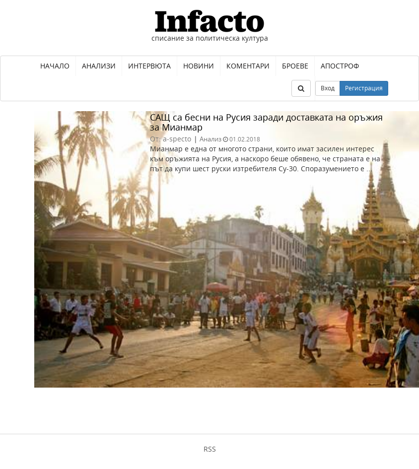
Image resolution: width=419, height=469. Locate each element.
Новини (198, 65)
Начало (55, 65)
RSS (210, 449)
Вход (328, 88)
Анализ (210, 138)
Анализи (99, 65)
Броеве (295, 65)
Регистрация (364, 88)
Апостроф (340, 65)
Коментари (248, 65)
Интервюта (149, 65)
